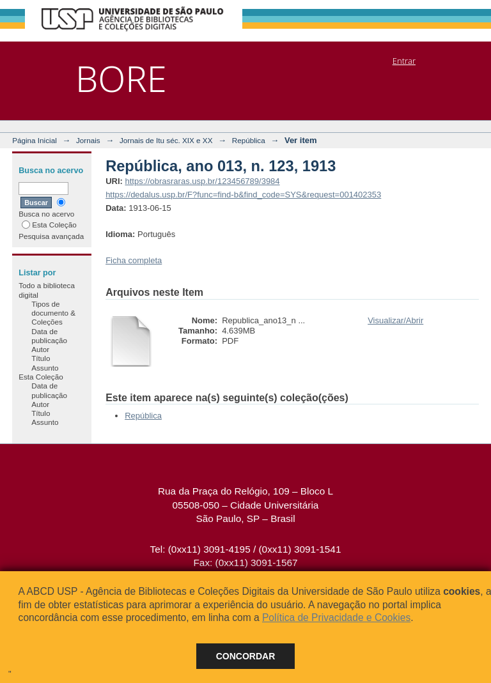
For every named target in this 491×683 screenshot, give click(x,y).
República (248, 140)
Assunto (44, 368)
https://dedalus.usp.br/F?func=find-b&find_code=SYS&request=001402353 (243, 194)
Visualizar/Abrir (395, 320)
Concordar (246, 656)
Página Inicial (34, 140)
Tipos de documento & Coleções (53, 313)
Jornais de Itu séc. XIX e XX (166, 140)
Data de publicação (49, 335)
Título (40, 358)
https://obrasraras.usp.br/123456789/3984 (202, 181)
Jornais (88, 140)
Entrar (404, 60)
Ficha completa (133, 260)
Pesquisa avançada (51, 236)
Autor (40, 349)
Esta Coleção (49, 224)
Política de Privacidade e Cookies (336, 617)
